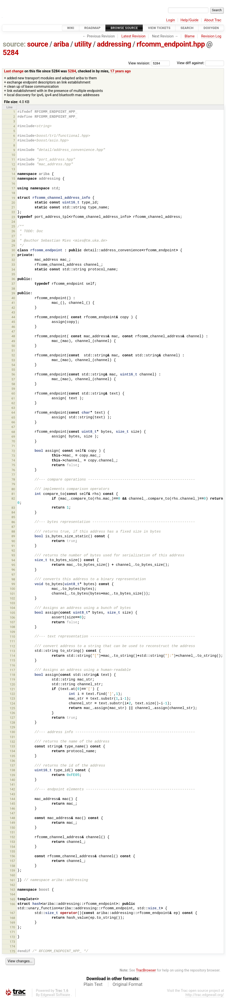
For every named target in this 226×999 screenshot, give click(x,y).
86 (13, 522)
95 (13, 565)
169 (12, 922)
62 (13, 403)
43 (13, 312)
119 (12, 679)
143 (12, 794)
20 (13, 202)
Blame (190, 36)
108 (12, 627)
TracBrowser (146, 970)
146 (12, 808)
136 (12, 761)
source (37, 44)
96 (13, 569)
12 (13, 164)
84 (13, 512)
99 (13, 584)
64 (13, 412)
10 (13, 155)
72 (13, 451)
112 (12, 646)
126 (12, 713)
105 (12, 613)
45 (13, 322)
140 (12, 780)
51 (13, 350)
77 (13, 475)
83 (13, 508)
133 (12, 746)
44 (13, 317)
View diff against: (200, 63)
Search (186, 28)
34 (13, 269)
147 (12, 813)
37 (13, 283)
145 (12, 803)
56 (13, 374)
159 (12, 870)
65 (13, 417)
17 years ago (120, 71)
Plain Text (93, 984)
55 (13, 369)
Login (170, 20)
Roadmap (92, 28)
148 (12, 818)
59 (13, 389)
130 (12, 732)
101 (12, 594)
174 (12, 946)
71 (13, 446)
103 (12, 603)
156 (12, 856)
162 (12, 885)
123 (12, 698)
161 (12, 880)
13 (13, 169)
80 (13, 489)
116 (12, 665)
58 (13, 384)
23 (13, 217)
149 (12, 823)
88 (13, 531)
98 (13, 579)
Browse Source (124, 28)
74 (13, 460)
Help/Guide (189, 20)
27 (13, 236)
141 (12, 784)
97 (13, 574)
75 (13, 465)
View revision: (139, 63)
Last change (14, 71)
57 (13, 379)
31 (13, 255)
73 (13, 455)
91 (13, 546)
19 (13, 198)
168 (12, 918)
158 (12, 866)
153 (12, 842)
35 (13, 274)
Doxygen (211, 28)
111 (12, 641)
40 (13, 298)
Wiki (70, 28)
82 (13, 498)
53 (13, 360)
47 (13, 331)
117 (12, 670)
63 (13, 408)
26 (13, 231)
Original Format (127, 984)
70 (13, 441)
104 (12, 608)
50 (13, 346)
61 (13, 398)
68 (13, 432)
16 (13, 183)
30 (13, 250)
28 (13, 241)
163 (12, 889)
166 (12, 904)
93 (13, 555)
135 (12, 756)
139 (12, 775)
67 (13, 427)
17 (13, 188)
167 (12, 913)
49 (13, 341)
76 (13, 470)
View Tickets (159, 28)
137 (12, 765)
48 (13, 336)
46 (13, 327)
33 (13, 264)
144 (12, 799)
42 (13, 308)
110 (12, 636)
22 (13, 212)
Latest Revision (133, 36)
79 (13, 484)
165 (12, 899)
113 (12, 651)
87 (13, 527)
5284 (11, 52)
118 (12, 675)
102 (12, 598)
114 (12, 655)
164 (12, 894)
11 (13, 159)
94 (13, 560)
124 (12, 703)
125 (12, 708)
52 (13, 355)
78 (13, 479)
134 (12, 751)
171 (12, 932)
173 (12, 941)
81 (13, 494)
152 (12, 837)
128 (12, 722)
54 (13, 365)
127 (12, 717)
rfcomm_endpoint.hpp (171, 44)
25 (13, 226)
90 (13, 541)
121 (12, 689)
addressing (114, 44)
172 (12, 937)
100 (12, 589)
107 (12, 622)
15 (13, 178)
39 (13, 293)
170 (12, 927)
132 (12, 741)
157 (12, 861)
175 (12, 951)
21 (13, 207)
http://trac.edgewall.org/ (204, 995)
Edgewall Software (55, 995)
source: (14, 44)
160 (12, 875)
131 (12, 737)
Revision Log (211, 36)
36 (13, 279)
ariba (61, 44)
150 (12, 827)
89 (13, 536)
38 (13, 288)
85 (13, 517)
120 (12, 684)
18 (13, 193)
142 (12, 789)
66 (13, 422)
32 (13, 260)
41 (13, 303)
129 (12, 727)
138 (12, 770)
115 (12, 660)
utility (82, 44)
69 (13, 436)
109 (12, 632)
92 (13, 550)
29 (13, 245)
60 (13, 393)
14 (13, 174)
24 (13, 222)
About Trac (213, 20)
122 (12, 694)
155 (12, 851)
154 (12, 847)
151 (12, 832)
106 (12, 617)
